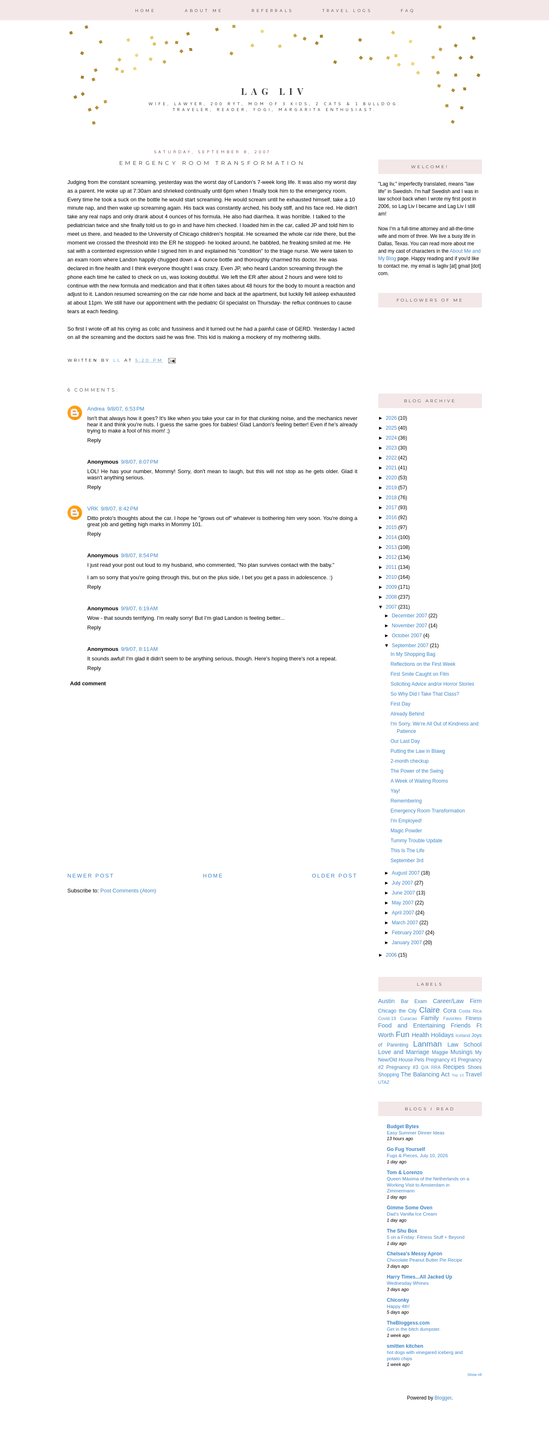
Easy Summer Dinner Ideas (416, 1132)
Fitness (474, 1018)
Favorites (452, 1018)
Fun (402, 1034)
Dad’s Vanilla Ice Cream (412, 1213)
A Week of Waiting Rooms (419, 781)
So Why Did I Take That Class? (424, 694)
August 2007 (405, 873)
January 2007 (407, 942)
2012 (391, 557)
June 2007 (403, 893)
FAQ (408, 10)
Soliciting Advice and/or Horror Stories (432, 684)
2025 (391, 428)
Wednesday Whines (408, 1283)
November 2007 (409, 626)
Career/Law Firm (457, 1001)
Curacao (408, 1018)
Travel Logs (347, 10)
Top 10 (458, 1075)
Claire (429, 1010)
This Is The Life (407, 850)
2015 (391, 527)
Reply (94, 440)
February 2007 (408, 933)
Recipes (453, 1067)
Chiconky (398, 1300)
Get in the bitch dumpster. (414, 1329)
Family (429, 1018)
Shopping (388, 1075)
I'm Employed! (406, 821)
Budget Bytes (403, 1126)
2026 (391, 418)
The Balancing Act (425, 1074)
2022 (391, 458)
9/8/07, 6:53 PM (125, 409)
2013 (391, 547)
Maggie (440, 1052)
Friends (461, 1025)
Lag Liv (274, 91)
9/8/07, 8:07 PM (139, 462)
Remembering (405, 801)
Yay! (395, 791)
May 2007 (403, 903)
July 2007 (402, 883)
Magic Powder (406, 831)
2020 (391, 478)
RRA (436, 1067)
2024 (391, 438)
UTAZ (383, 1082)
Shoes (474, 1067)
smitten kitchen (405, 1346)
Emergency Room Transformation (427, 811)
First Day (400, 704)
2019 (391, 488)
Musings (461, 1052)
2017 (391, 507)
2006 (391, 955)
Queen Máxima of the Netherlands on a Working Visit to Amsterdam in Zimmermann (428, 1185)
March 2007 (405, 923)
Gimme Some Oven (410, 1208)
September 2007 (410, 645)
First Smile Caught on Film (419, 674)
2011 (391, 567)
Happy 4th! (398, 1306)
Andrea (96, 409)
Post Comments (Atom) (128, 890)
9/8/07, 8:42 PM (119, 508)
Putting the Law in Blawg (417, 751)
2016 (391, 517)
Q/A (425, 1067)
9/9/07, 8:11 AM (139, 649)
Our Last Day (405, 741)
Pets (419, 1060)
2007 (391, 607)
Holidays (442, 1035)
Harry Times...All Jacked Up (419, 1277)
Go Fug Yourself (406, 1149)
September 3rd (406, 860)
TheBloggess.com (408, 1323)
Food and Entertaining (411, 1025)
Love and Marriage (404, 1052)
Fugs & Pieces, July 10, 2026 (417, 1155)
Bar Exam (414, 1001)
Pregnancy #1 (441, 1060)
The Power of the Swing (416, 771)
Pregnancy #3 (402, 1067)
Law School (464, 1044)
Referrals (272, 10)
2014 (391, 537)
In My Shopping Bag (412, 654)
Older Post (335, 876)
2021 (391, 468)
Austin (386, 1001)
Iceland (463, 1035)
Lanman (427, 1044)
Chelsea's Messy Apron (415, 1254)
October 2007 (407, 635)
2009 (391, 587)
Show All (474, 1375)
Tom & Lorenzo (405, 1172)
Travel (473, 1074)
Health (420, 1035)
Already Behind (407, 714)
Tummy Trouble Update (416, 841)
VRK (93, 508)
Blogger (443, 1398)
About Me (204, 10)
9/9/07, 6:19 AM (139, 608)
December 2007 (409, 616)
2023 (391, 448)
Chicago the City (397, 1011)
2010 (391, 577)
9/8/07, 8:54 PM (139, 555)
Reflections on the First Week (422, 664)
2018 (391, 497)
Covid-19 (387, 1018)
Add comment (88, 683)
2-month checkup (409, 761)
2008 (391, 597)
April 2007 (403, 913)
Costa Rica (470, 1010)
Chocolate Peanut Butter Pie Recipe (424, 1259)
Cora (449, 1010)
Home (145, 10)
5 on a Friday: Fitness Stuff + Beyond (426, 1237)
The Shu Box (402, 1231)
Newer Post (91, 876)
